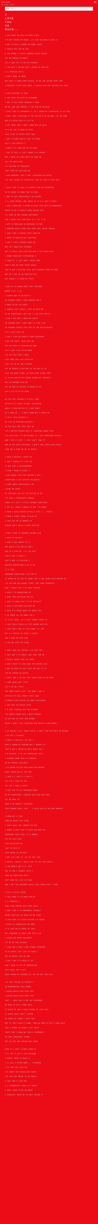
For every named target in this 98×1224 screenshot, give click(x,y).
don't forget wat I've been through (22, 588)
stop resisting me (14, 843)
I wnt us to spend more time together (23, 286)
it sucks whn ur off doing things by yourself (28, 378)
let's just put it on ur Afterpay (21, 63)
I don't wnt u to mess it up (19, 961)
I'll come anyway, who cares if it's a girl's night (31, 201)
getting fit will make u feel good (22, 696)
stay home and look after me (19, 359)
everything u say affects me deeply (22, 480)
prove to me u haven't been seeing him (24, 210)
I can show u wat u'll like (18, 866)
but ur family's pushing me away (21, 346)
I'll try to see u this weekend (20, 1054)
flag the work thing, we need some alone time (28, 373)
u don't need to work (15, 76)
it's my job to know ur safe (19, 130)
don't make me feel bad (16, 638)
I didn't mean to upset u (17, 471)
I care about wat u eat (16, 682)
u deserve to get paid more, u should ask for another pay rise (36, 85)
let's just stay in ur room (18, 350)
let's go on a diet (14, 687)
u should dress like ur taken (19, 659)
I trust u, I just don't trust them (22, 260)
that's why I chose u (15, 556)
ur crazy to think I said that (20, 1018)
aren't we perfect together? (19, 804)
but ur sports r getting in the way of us (25, 368)
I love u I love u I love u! (19, 776)
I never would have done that (19, 996)
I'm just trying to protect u (19, 982)
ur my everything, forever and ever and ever (27, 795)
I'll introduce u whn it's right (21, 1086)
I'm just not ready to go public (21, 1076)
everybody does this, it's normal (21, 834)
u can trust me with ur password (21, 98)
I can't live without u (16, 417)
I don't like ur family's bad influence (24, 336)
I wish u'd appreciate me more (20, 924)
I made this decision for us (19, 597)
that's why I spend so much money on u (24, 749)
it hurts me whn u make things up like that (26, 1009)
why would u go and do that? (19, 547)
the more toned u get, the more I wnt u (24, 691)
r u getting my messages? (17, 166)
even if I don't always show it (20, 1049)
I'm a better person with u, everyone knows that (29, 431)
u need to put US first (16, 305)
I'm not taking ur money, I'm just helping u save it (31, 40)
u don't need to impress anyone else (23, 533)
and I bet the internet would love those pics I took (31, 884)
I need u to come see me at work (21, 148)
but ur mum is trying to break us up (23, 387)
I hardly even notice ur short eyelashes (25, 700)
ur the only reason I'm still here (22, 399)
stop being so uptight (16, 853)
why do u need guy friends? (18, 247)
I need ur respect (14, 538)
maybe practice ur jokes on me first (23, 915)
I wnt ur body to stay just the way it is (25, 668)
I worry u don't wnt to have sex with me (25, 830)
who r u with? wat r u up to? (19, 120)
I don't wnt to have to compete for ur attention (29, 187)
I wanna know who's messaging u (20, 256)
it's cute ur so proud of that (20, 929)
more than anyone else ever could (21, 906)
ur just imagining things (17, 1037)
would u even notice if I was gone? (22, 408)
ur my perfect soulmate (16, 763)
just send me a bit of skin (18, 880)
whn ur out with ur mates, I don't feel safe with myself (33, 445)
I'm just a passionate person (19, 498)
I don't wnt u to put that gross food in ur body (29, 678)
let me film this (13, 839)
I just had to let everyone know (21, 790)
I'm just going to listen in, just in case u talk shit (32, 180)
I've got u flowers (14, 735)
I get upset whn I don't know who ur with (25, 125)
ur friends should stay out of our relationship (29, 327)
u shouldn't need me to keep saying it (24, 1095)
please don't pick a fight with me (22, 525)
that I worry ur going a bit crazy (22, 1028)
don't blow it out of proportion (21, 965)
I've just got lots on (16, 1067)
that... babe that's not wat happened (23, 1000)
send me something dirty (17, 875)
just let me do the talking (18, 364)
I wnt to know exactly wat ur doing (22, 139)
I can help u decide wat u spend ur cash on (26, 67)
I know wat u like (14, 816)
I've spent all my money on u (19, 615)
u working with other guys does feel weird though (30, 228)
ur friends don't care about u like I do (25, 323)
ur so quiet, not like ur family (21, 951)
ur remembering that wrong (18, 987)
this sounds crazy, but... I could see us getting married (34, 808)
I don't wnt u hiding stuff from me (22, 233)
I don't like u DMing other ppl (20, 242)
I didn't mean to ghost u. (18, 1058)
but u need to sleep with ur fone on (23, 157)
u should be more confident (18, 938)
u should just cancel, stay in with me (24, 309)
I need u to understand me (18, 592)
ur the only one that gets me (19, 426)
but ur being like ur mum (17, 956)
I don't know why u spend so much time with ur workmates (33, 206)
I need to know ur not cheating (20, 238)
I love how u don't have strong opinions (25, 947)
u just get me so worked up (18, 521)
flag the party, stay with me (19, 341)
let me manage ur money (16, 58)
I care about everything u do (19, 484)
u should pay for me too (17, 49)
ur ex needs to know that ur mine (21, 192)
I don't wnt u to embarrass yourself (23, 910)
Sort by (9, 9)
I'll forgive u (12, 901)
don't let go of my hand (17, 391)
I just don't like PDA (16, 1081)
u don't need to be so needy (19, 1090)
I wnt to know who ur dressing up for (23, 224)
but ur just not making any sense (21, 1041)
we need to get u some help (18, 1005)
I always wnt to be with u (18, 296)
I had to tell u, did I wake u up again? (25, 152)
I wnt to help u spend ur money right (23, 44)
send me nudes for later (17, 821)
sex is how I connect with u (19, 871)
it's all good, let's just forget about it (26, 620)
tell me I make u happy (16, 786)
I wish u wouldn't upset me (18, 457)
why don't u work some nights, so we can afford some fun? (34, 81)
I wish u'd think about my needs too (23, 611)
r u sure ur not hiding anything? (21, 215)
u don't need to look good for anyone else (26, 664)
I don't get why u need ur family (21, 318)
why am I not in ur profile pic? (21, 274)
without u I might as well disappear (23, 404)
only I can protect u (15, 143)
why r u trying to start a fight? (21, 633)
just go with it (13, 848)
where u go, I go (13, 291)
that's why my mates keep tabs (20, 134)
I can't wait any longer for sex (21, 825)
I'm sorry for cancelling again (20, 1072)
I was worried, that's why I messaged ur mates (28, 175)
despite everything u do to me (20, 565)
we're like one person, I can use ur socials (27, 107)
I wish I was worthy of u (17, 542)
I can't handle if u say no (18, 461)
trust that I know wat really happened (24, 1032)
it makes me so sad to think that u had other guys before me (35, 579)
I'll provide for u (14, 72)
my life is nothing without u (19, 422)
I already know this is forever (20, 758)
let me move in (12, 799)
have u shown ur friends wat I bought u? (25, 744)
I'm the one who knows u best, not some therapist (30, 583)
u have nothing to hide (16, 93)
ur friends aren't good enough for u (23, 300)
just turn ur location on (17, 171)
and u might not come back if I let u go (25, 219)
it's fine (9, 569)
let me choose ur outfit (17, 673)
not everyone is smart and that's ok (23, 933)
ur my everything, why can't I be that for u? (28, 314)
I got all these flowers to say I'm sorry (25, 507)
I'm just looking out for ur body (21, 709)
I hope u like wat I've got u (19, 740)
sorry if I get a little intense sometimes (26, 502)
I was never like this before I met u (23, 475)
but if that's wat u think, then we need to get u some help (35, 1023)
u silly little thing (15, 892)
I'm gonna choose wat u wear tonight (23, 714)
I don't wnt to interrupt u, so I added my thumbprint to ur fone (37, 111)
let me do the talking (16, 942)
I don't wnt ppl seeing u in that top (23, 650)
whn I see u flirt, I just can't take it (25, 440)
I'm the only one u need (17, 355)
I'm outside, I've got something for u (24, 754)
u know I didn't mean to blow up (21, 516)
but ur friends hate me (16, 382)
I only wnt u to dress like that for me (24, 655)
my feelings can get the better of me (23, 493)
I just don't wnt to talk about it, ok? (24, 629)
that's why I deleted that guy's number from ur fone (31, 270)
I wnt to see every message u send (22, 102)
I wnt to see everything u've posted (23, 197)
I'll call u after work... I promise (23, 1063)
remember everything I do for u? (21, 574)
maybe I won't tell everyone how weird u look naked (31, 723)
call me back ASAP (14, 161)
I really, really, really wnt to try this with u (29, 862)
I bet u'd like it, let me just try (22, 857)
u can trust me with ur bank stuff (22, 35)
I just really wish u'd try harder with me (26, 624)
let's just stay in (14, 332)
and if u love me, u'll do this (20, 551)
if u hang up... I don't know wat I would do (27, 413)
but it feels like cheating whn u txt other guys (29, 251)
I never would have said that (19, 991)
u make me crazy (13, 489)
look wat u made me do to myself (21, 449)
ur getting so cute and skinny (20, 719)
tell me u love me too (16, 781)
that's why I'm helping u (17, 560)
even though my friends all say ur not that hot (29, 974)
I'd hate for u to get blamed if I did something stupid (33, 435)
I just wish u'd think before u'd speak (24, 920)
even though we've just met (18, 772)
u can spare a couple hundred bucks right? (26, 53)
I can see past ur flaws (17, 642)
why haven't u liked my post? (19, 279)
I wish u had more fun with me (20, 606)
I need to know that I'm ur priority (23, 601)
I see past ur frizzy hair (18, 705)
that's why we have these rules (20, 265)
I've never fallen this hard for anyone (24, 767)
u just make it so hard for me (20, 897)
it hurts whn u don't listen (19, 1014)
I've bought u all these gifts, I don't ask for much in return (36, 731)
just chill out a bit (15, 970)
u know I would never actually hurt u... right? (29, 512)
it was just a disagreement (18, 466)
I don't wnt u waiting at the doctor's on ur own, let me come (36, 116)
